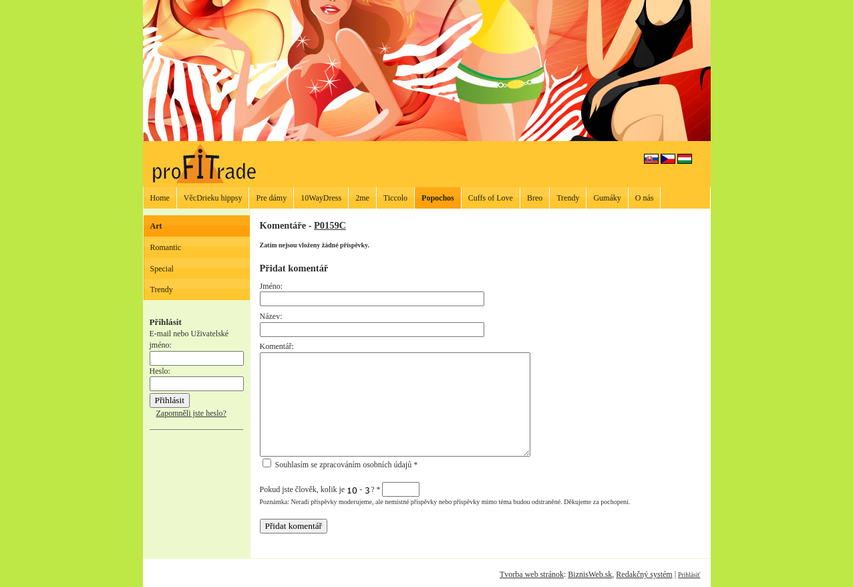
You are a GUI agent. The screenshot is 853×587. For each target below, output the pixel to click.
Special (162, 268)
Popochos (437, 198)
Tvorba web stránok (532, 574)
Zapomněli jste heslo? (191, 413)
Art (156, 226)
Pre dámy (271, 198)
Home (160, 198)
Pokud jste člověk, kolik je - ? (340, 489)
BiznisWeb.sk (590, 574)
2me (362, 198)
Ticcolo (395, 198)
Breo (534, 198)
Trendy (567, 198)
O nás (644, 198)
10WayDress (321, 198)
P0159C (330, 225)
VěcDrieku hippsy (213, 198)
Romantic (166, 247)
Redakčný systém (644, 574)
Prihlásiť (689, 574)
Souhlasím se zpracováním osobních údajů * (340, 464)
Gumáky (607, 198)
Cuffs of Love (490, 198)
